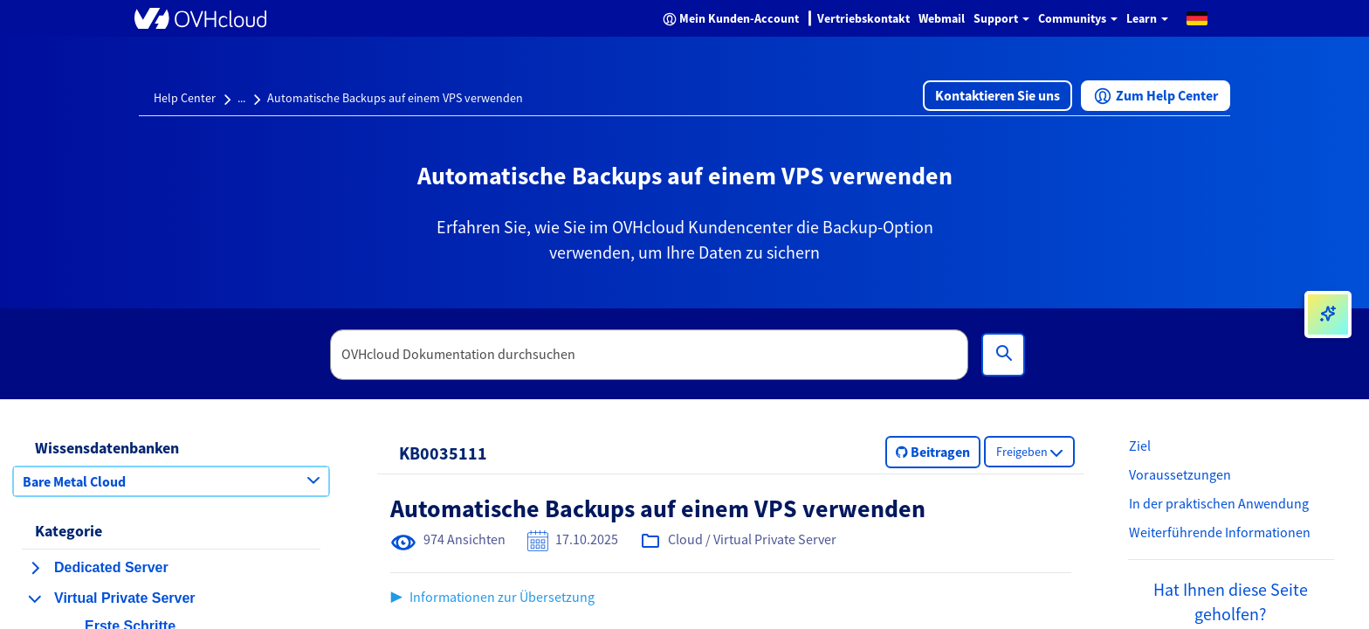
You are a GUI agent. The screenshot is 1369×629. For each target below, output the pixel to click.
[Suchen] (1003, 355)
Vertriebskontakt (863, 18)
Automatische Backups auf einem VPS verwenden (395, 98)
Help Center (185, 98)
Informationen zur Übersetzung (502, 596)
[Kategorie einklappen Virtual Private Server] (35, 598)
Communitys (1078, 18)
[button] (1197, 17)
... (241, 98)
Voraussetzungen (1180, 474)
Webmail (941, 18)
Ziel (1140, 445)
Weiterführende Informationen (1220, 532)
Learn (1147, 18)
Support (1001, 18)
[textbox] (649, 354)
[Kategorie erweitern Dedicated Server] (35, 568)
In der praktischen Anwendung (1219, 503)
